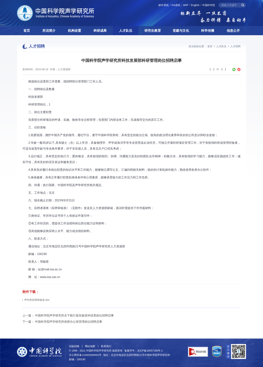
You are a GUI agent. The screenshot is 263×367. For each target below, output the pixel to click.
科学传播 (207, 30)
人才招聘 (235, 46)
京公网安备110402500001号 (85, 355)
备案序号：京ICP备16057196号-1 (143, 350)
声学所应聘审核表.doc (35, 299)
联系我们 (106, 346)
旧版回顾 (74, 346)
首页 (26, 30)
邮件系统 (164, 5)
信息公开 (233, 30)
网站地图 (90, 346)
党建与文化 (181, 30)
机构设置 (74, 30)
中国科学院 (208, 5)
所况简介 (49, 30)
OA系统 (175, 5)
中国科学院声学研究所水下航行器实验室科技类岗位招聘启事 (74, 315)
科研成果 (100, 30)
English (195, 5)
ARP (185, 5)
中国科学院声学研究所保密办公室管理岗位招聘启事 (68, 321)
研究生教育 (152, 30)
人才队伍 (125, 30)
